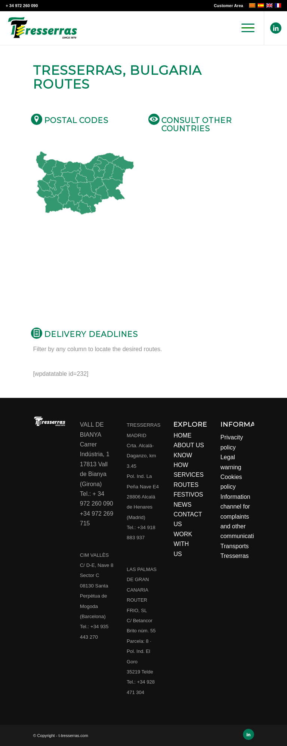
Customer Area (228, 5)
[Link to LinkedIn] (275, 28)
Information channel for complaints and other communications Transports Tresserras (242, 526)
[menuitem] (226, 5)
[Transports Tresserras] (42, 28)
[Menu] (244, 28)
